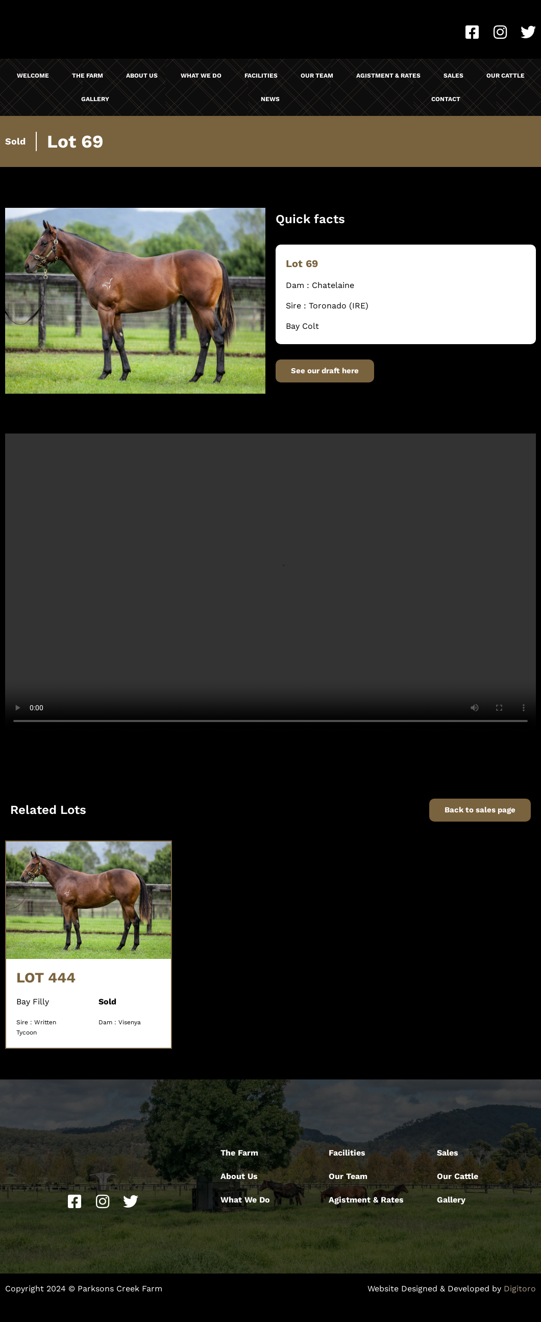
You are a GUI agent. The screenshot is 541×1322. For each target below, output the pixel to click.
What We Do (201, 75)
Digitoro (520, 1288)
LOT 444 (46, 977)
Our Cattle (505, 75)
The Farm (87, 75)
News (270, 99)
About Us (142, 75)
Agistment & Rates (388, 75)
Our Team (317, 75)
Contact (445, 99)
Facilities (261, 75)
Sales (453, 75)
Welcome (33, 75)
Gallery (95, 99)
